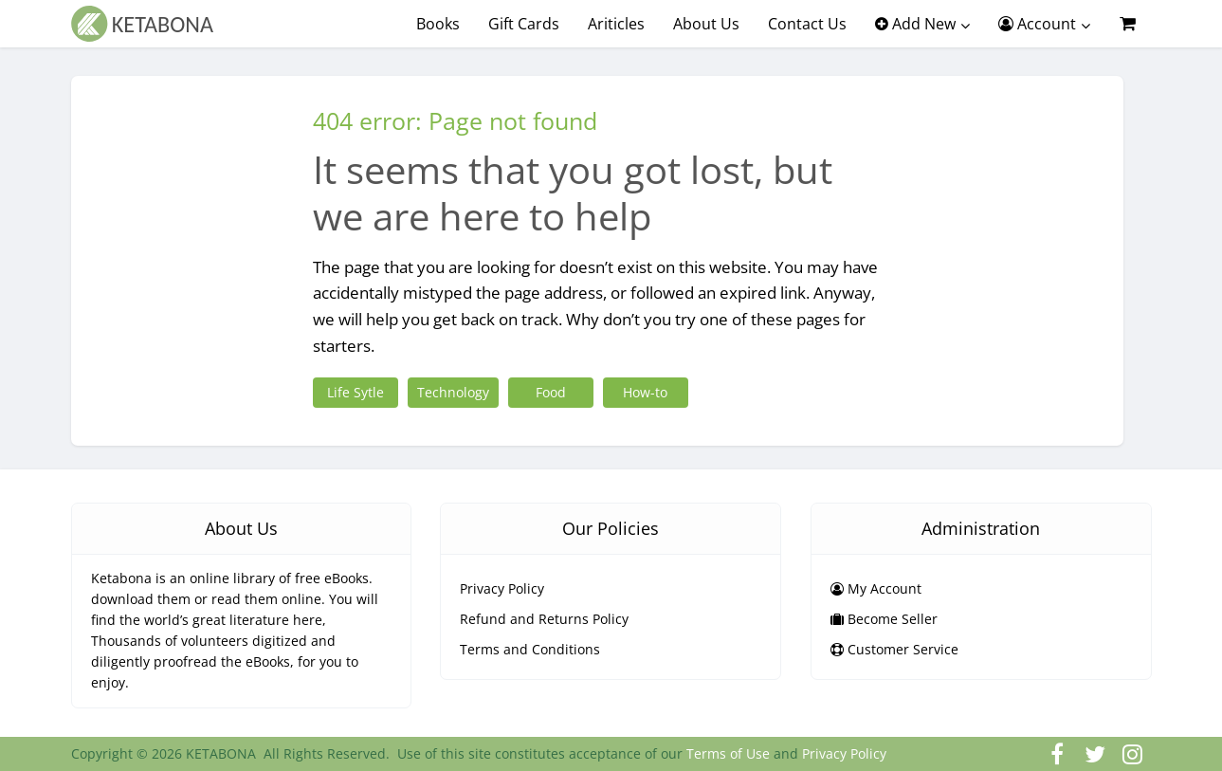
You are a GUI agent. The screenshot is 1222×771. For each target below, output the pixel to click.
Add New (915, 23)
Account (1037, 23)
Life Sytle (355, 392)
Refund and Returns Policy (544, 619)
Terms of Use (728, 753)
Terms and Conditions (530, 649)
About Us (706, 23)
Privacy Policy (502, 588)
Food (551, 392)
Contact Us (807, 23)
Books (438, 23)
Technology (453, 392)
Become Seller (884, 619)
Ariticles (616, 23)
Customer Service (894, 649)
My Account (875, 588)
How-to (645, 392)
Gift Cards (523, 23)
